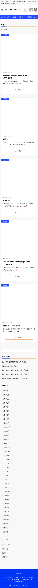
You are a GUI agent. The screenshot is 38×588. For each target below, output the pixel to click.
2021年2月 (5, 532)
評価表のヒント (19, 581)
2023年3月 (5, 475)
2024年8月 (5, 431)
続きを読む (19, 90)
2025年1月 (5, 423)
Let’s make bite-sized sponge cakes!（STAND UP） (17, 263)
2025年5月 (5, 407)
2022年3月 (5, 520)
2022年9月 (5, 496)
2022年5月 (5, 512)
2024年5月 (5, 435)
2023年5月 (5, 467)
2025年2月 (5, 419)
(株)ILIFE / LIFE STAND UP (11, 10)
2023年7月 (5, 463)
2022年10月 (6, 492)
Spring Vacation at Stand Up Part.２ (14, 378)
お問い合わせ (26, 579)
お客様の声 (6, 545)
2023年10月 (6, 451)
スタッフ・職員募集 (13, 579)
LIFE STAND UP (18, 17)
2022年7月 (5, 504)
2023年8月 (5, 459)
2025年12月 (6, 395)
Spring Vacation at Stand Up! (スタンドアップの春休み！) (18, 76)
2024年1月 (5, 443)
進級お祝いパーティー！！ (12, 326)
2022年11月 (6, 487)
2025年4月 (5, 411)
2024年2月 (5, 439)
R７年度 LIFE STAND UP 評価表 (14, 362)
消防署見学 (7, 200)
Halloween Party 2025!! (10, 366)
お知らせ (5, 549)
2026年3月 (5, 391)
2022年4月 (5, 516)
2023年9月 (5, 455)
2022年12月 (6, 483)
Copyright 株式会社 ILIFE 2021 (19, 585)
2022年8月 (5, 500)
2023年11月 (6, 447)
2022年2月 (5, 524)
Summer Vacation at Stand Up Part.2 (15, 370)
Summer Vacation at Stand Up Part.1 (15, 374)
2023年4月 (5, 471)
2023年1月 (5, 479)
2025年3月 (5, 415)
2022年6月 (5, 508)
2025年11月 (6, 399)
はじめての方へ (6, 17)
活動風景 (29, 17)
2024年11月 (6, 427)
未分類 (5, 160)
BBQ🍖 (5, 139)
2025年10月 (6, 403)
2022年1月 (5, 528)
